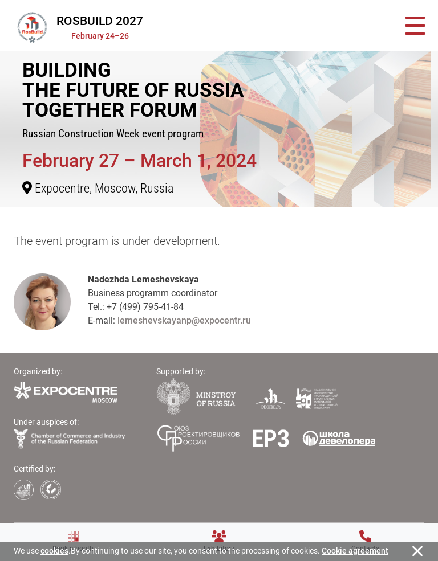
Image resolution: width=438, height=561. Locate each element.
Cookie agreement (355, 550)
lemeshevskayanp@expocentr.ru (184, 320)
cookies (54, 550)
